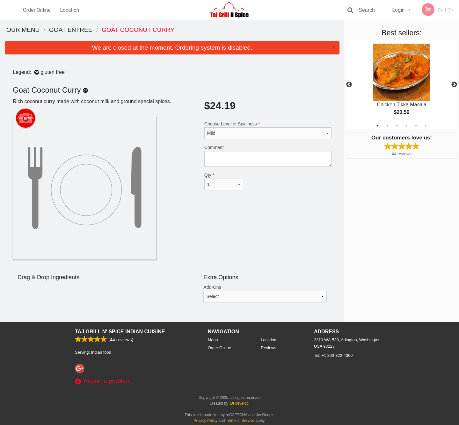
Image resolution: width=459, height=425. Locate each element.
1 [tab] (378, 126)
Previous (349, 84)
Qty (223, 181)
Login (398, 10)
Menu (213, 339)
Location (69, 10)
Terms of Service (240, 420)
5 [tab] (416, 126)
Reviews (268, 347)
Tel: (333, 355)
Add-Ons (265, 293)
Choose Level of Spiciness (268, 130)
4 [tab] (406, 126)
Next (454, 84)
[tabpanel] (401, 84)
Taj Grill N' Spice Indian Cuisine (120, 331)
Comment (268, 156)
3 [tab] (397, 126)
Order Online (37, 10)
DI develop (239, 403)
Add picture (26, 118)
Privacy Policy (206, 420)
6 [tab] (425, 126)
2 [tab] (387, 126)
